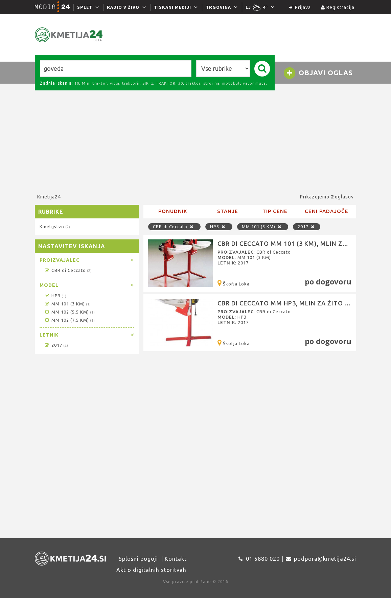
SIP (145, 83)
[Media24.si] (54, 7)
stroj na (211, 83)
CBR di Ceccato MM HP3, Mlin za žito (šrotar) (296, 303)
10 (76, 83)
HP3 (55, 295)
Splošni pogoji (138, 559)
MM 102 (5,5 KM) (69, 311)
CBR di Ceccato (67, 270)
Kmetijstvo (55, 226)
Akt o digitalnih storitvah (151, 570)
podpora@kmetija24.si (325, 559)
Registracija (337, 7)
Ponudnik (172, 211)
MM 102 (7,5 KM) (69, 320)
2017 (56, 345)
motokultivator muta (244, 83)
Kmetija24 (49, 196)
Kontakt (176, 559)
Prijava (300, 7)
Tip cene (275, 211)
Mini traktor (94, 83)
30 (180, 83)
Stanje (227, 211)
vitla (114, 83)
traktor (193, 83)
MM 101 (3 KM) (67, 303)
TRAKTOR (166, 83)
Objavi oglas (318, 73)
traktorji (131, 83)
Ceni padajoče (326, 211)
